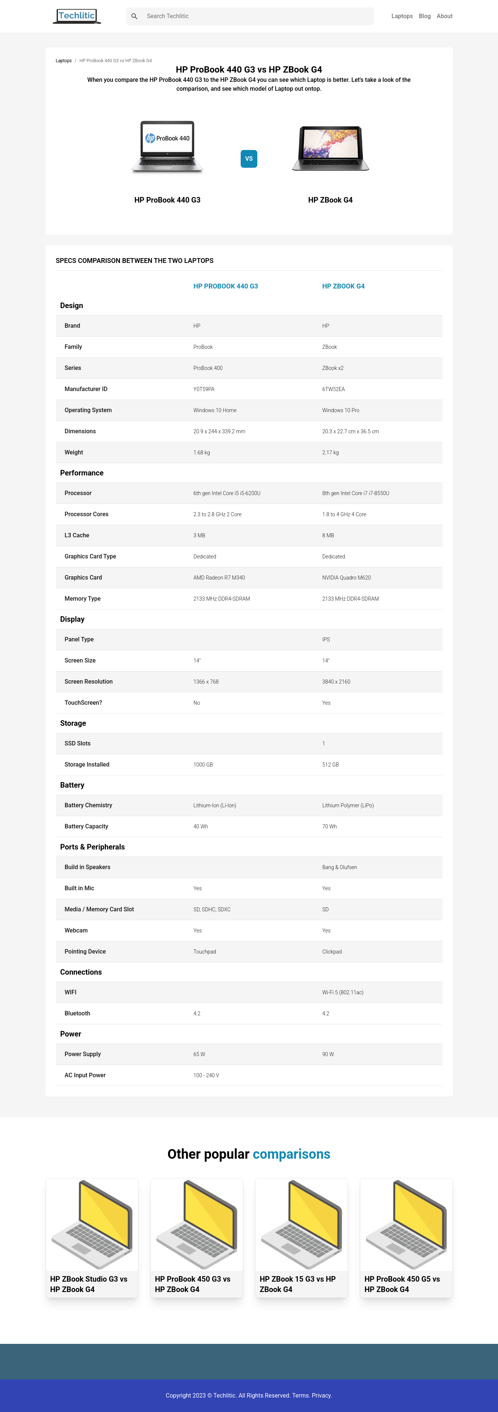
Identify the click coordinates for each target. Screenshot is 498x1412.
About (445, 16)
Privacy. (322, 1395)
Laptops (402, 16)
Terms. (302, 1395)
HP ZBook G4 (343, 286)
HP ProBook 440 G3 (226, 286)
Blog (425, 16)
